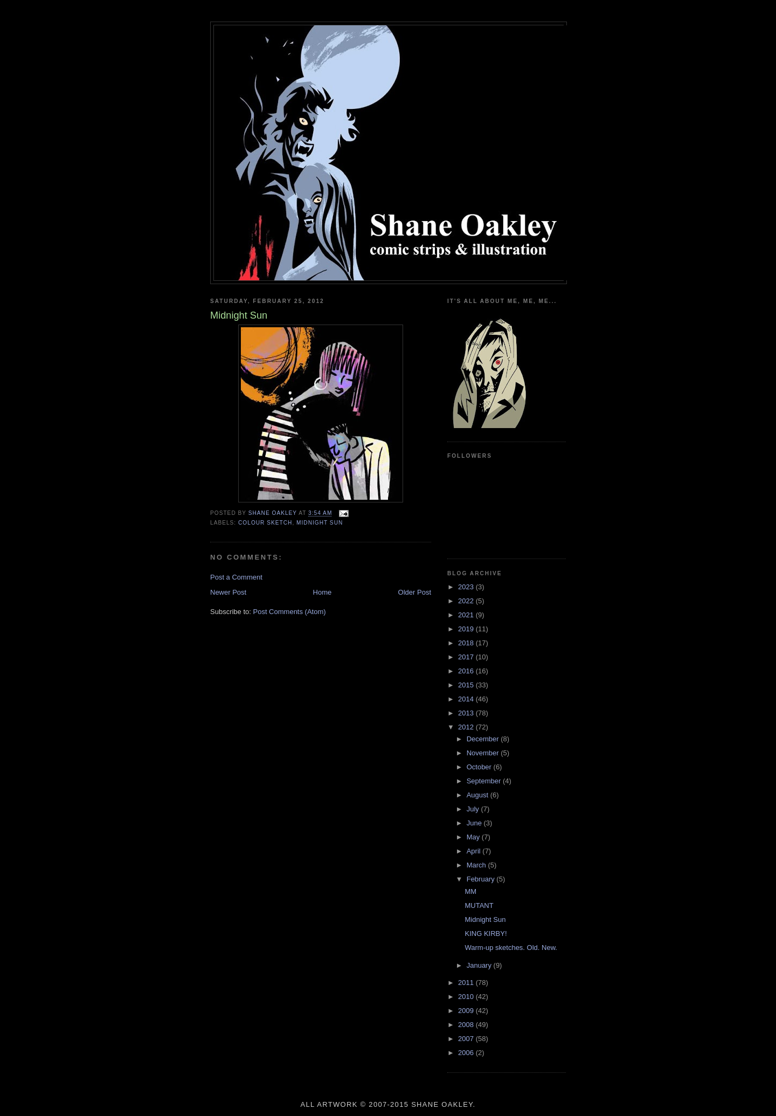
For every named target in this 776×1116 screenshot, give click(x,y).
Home (322, 592)
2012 (467, 727)
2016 (467, 671)
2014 (467, 699)
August (478, 795)
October (480, 767)
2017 (467, 657)
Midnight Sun (485, 919)
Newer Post (228, 592)
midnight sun (319, 523)
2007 (467, 1039)
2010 (467, 997)
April (475, 851)
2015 (467, 685)
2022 (467, 601)
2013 (467, 713)
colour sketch (265, 523)
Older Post (414, 592)
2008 (467, 1025)
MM (470, 891)
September (485, 781)
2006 (467, 1053)
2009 (467, 1011)
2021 (467, 615)
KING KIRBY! (486, 933)
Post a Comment (236, 577)
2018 (467, 643)
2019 (467, 629)
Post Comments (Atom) (289, 612)
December (484, 739)
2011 (467, 983)
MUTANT (479, 905)
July (474, 809)
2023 (467, 587)
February (482, 879)
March (477, 865)
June (475, 823)
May (474, 837)
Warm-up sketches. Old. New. (511, 947)
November (484, 753)
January (480, 965)
